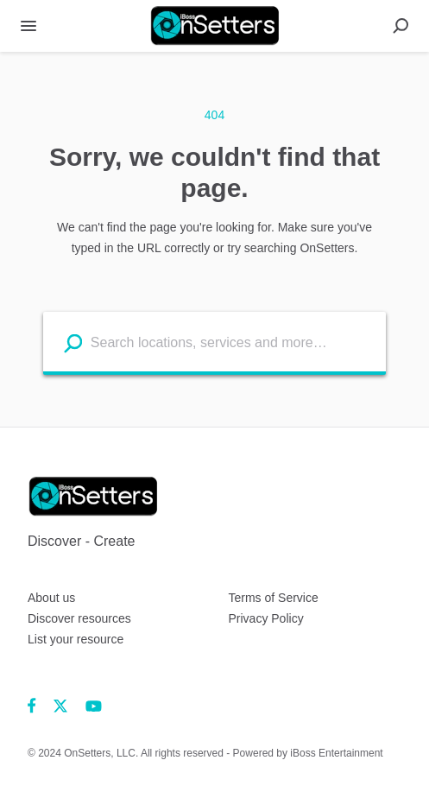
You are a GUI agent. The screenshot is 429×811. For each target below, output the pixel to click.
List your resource (75, 639)
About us (51, 598)
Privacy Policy (266, 618)
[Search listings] (73, 342)
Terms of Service (274, 598)
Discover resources (79, 618)
